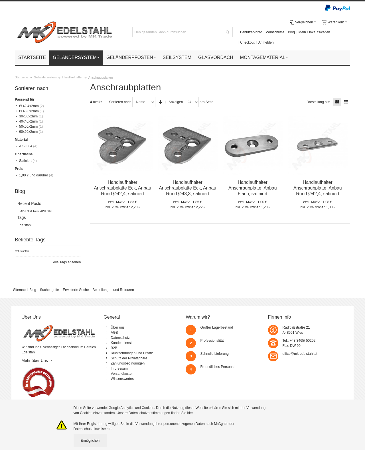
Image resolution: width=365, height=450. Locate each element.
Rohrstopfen (22, 251)
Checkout (247, 42)
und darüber (33, 175)
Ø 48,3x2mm (29, 111)
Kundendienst (121, 343)
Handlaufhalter (72, 77)
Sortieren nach (120, 102)
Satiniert (25, 161)
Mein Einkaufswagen (314, 32)
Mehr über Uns (34, 360)
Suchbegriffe (49, 290)
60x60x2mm (28, 132)
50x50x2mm (28, 127)
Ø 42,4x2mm (29, 106)
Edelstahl (24, 225)
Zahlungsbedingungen (128, 363)
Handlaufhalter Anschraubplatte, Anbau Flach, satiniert (252, 188)
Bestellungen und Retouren (113, 290)
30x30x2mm (28, 116)
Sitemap (19, 290)
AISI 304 (25, 146)
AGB (114, 333)
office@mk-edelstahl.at (300, 354)
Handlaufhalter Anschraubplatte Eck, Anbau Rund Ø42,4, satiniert (122, 188)
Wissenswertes (122, 379)
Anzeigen (176, 102)
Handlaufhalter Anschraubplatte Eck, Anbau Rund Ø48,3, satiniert (187, 188)
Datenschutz (120, 338)
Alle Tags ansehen (67, 262)
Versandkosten (122, 374)
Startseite (21, 77)
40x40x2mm (28, 121)
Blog (291, 32)
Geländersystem (45, 77)
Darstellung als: (318, 102)
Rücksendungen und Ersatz (132, 353)
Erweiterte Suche (76, 290)
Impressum (119, 368)
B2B (114, 348)
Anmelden (266, 42)
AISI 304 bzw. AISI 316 (36, 211)
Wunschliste (275, 32)
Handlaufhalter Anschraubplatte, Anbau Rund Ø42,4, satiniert (317, 188)
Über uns (118, 327)
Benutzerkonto (251, 32)
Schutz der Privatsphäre (129, 358)
